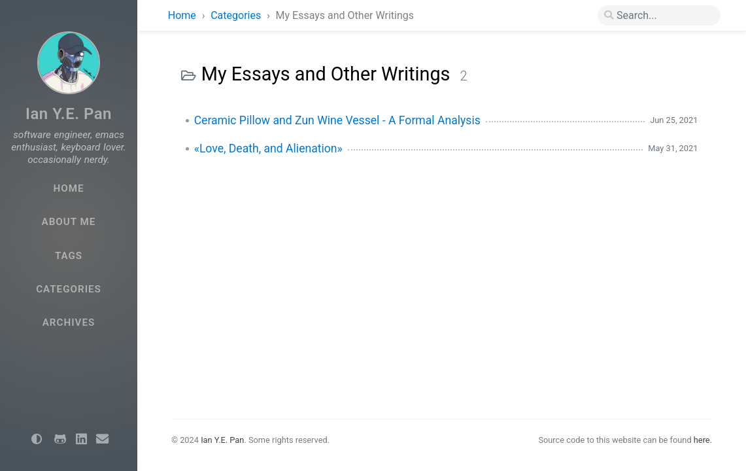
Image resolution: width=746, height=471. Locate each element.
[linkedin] (81, 439)
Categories (237, 15)
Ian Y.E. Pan (68, 114)
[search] (659, 16)
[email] (102, 439)
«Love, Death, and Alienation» (268, 148)
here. (703, 440)
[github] (60, 439)
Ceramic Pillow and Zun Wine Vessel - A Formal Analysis (337, 120)
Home (182, 15)
